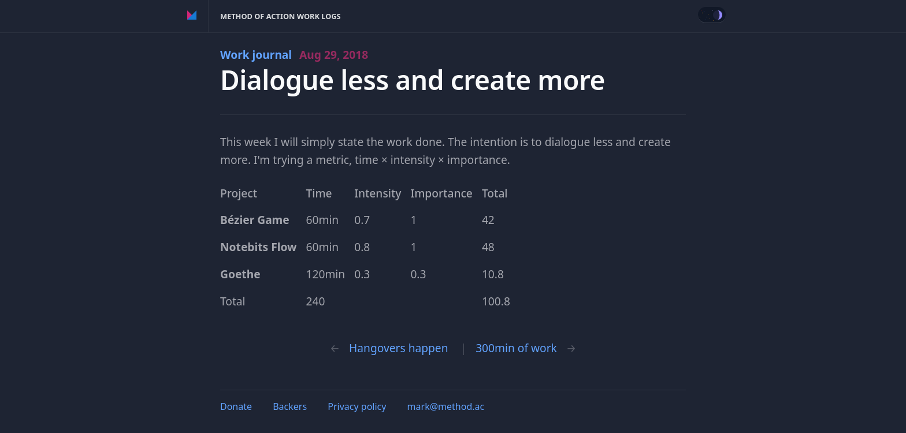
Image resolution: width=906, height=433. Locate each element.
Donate (236, 406)
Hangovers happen (398, 348)
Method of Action (192, 16)
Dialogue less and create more (412, 80)
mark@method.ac (446, 406)
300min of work (516, 348)
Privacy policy (357, 406)
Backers (290, 406)
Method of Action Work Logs (280, 16)
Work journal (294, 54)
